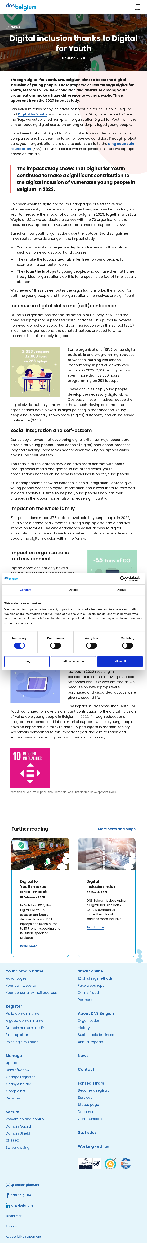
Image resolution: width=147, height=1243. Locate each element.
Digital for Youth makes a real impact (33, 886)
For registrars (91, 1083)
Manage (14, 1055)
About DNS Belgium (97, 1013)
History (84, 1027)
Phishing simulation (22, 1041)
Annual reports (90, 1041)
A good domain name (24, 1020)
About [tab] (121, 589)
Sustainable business (96, 1034)
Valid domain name (22, 1013)
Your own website (21, 985)
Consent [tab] (25, 589)
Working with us (93, 1146)
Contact (86, 1069)
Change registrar (20, 1077)
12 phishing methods (95, 978)
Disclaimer (14, 1216)
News (83, 1055)
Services (85, 1097)
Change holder (18, 1084)
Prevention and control (25, 1119)
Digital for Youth (32, 114)
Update (12, 1062)
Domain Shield (18, 1133)
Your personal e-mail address (31, 992)
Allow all (120, 661)
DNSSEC (12, 1140)
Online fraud (88, 992)
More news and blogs (117, 829)
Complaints (16, 1091)
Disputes (13, 1098)
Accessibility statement (23, 1236)
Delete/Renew (17, 1069)
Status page (88, 1104)
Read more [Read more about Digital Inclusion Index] (95, 927)
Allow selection (73, 661)
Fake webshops (91, 985)
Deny (26, 661)
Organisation (89, 1020)
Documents (88, 1111)
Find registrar (17, 1034)
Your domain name (25, 971)
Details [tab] (73, 589)
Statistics (87, 1132)
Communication (92, 1118)
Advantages (16, 978)
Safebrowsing (17, 1147)
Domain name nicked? (25, 1027)
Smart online (90, 971)
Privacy (11, 1226)
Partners (85, 999)
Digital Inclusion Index (101, 884)
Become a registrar (94, 1090)
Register (14, 1006)
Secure (12, 1112)
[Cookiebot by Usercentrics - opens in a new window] (126, 578)
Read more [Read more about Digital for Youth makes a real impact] (28, 946)
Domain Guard (18, 1126)
